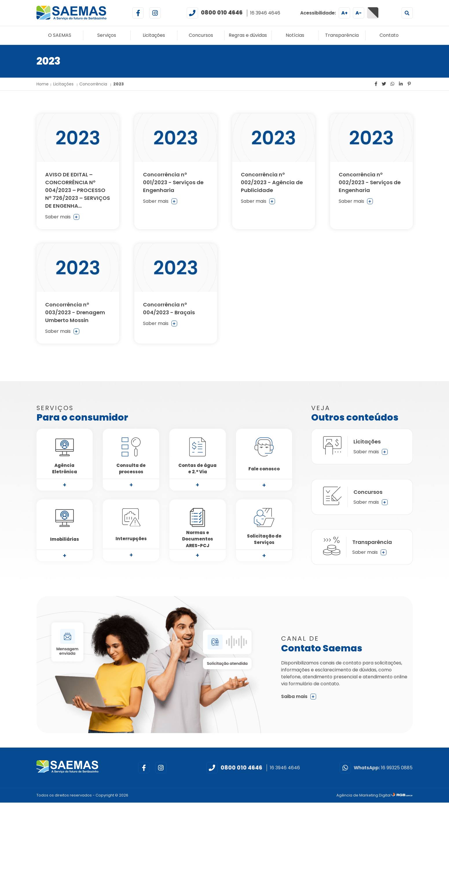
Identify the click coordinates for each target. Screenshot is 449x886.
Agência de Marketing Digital (363, 795)
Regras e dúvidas (248, 35)
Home (42, 84)
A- (358, 13)
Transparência (342, 35)
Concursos (201, 35)
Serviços (106, 35)
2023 (118, 84)
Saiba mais (298, 696)
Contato (389, 35)
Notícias (295, 35)
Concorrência (93, 84)
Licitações (154, 35)
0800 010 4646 (222, 13)
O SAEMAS (59, 35)
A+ (344, 13)
